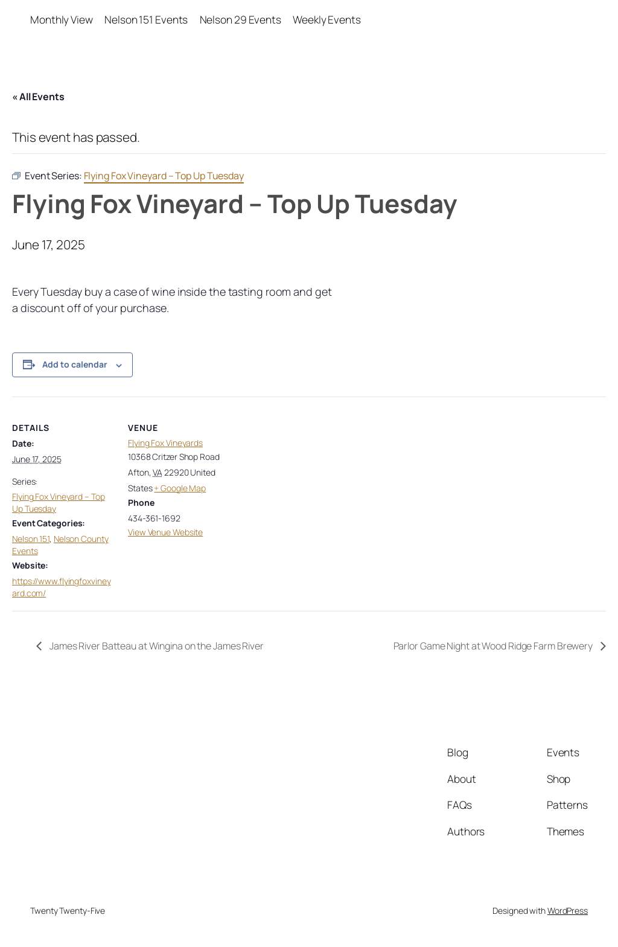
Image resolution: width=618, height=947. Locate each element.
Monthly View (61, 19)
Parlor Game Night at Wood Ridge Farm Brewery (494, 645)
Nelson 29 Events (240, 19)
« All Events (38, 96)
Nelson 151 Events (146, 19)
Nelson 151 (30, 538)
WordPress (567, 910)
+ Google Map (180, 488)
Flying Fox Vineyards (165, 442)
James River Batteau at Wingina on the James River (156, 645)
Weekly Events (327, 19)
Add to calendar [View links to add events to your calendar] (74, 364)
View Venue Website (165, 532)
